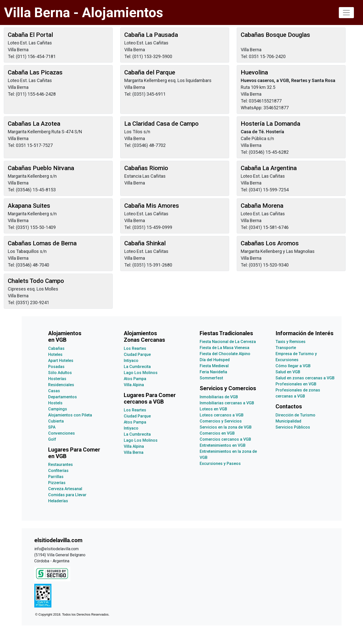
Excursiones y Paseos (220, 463)
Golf (52, 439)
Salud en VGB (288, 372)
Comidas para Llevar (67, 494)
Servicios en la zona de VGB (226, 427)
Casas (54, 390)
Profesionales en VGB (296, 384)
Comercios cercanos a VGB (225, 439)
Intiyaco (131, 360)
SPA (51, 427)
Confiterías (58, 470)
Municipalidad (288, 421)
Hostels (55, 403)
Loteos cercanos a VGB (222, 415)
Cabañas (56, 348)
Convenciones (61, 433)
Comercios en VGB (217, 433)
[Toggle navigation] (346, 12)
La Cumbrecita (137, 366)
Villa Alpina (134, 384)
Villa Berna (133, 452)
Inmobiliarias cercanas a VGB (227, 403)
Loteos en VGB (213, 409)
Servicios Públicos (293, 427)
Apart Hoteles (60, 360)
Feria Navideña (213, 372)
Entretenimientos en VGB (223, 445)
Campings (57, 409)
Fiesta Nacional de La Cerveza (228, 341)
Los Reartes (135, 348)
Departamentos (62, 396)
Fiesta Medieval (214, 365)
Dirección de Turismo (295, 415)
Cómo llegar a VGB (293, 365)
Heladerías (58, 500)
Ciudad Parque (137, 354)
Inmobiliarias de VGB (219, 396)
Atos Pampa (135, 378)
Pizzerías (57, 482)
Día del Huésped (215, 359)
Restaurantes (60, 464)
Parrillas (56, 476)
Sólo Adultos (60, 372)
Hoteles (55, 354)
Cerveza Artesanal (65, 488)
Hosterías (57, 378)
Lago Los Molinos (141, 372)
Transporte (286, 347)
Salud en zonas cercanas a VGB (305, 378)
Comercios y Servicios (221, 421)
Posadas (56, 366)
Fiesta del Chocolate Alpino (225, 353)
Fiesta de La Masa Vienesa (224, 347)
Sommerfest (211, 378)
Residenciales (61, 384)
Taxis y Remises (291, 341)
